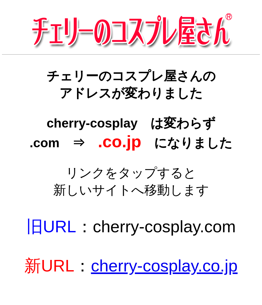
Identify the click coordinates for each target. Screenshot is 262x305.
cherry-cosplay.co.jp (164, 265)
